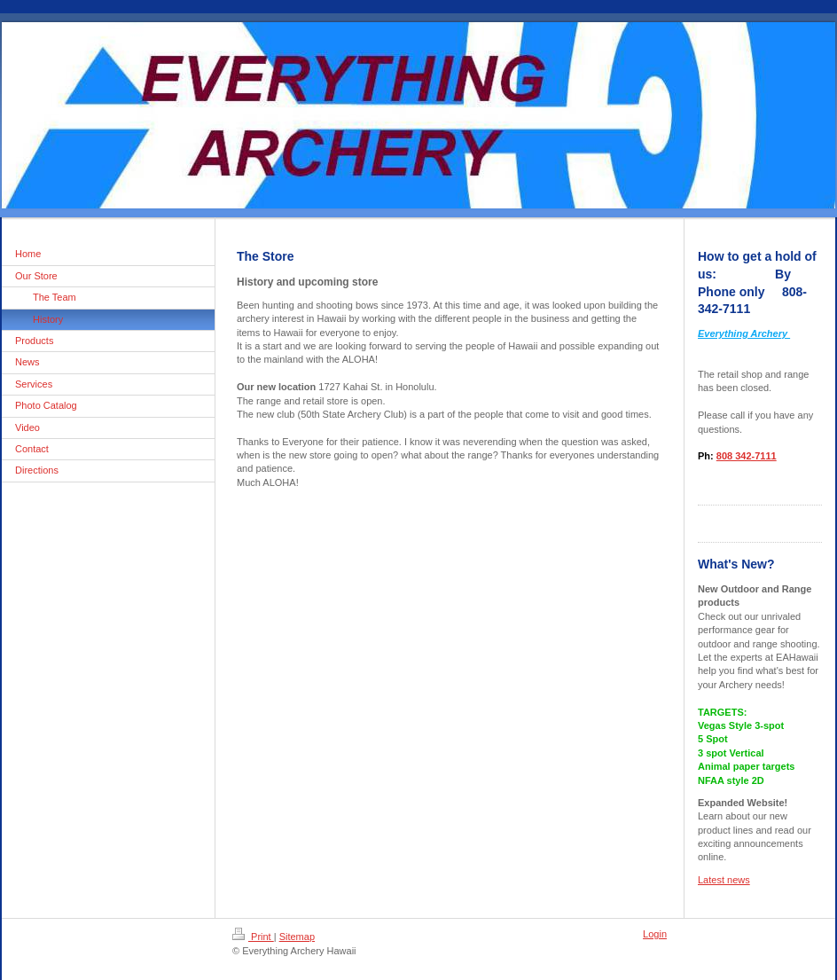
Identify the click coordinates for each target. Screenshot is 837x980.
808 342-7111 (746, 456)
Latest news (724, 879)
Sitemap (297, 936)
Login (655, 934)
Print (253, 936)
